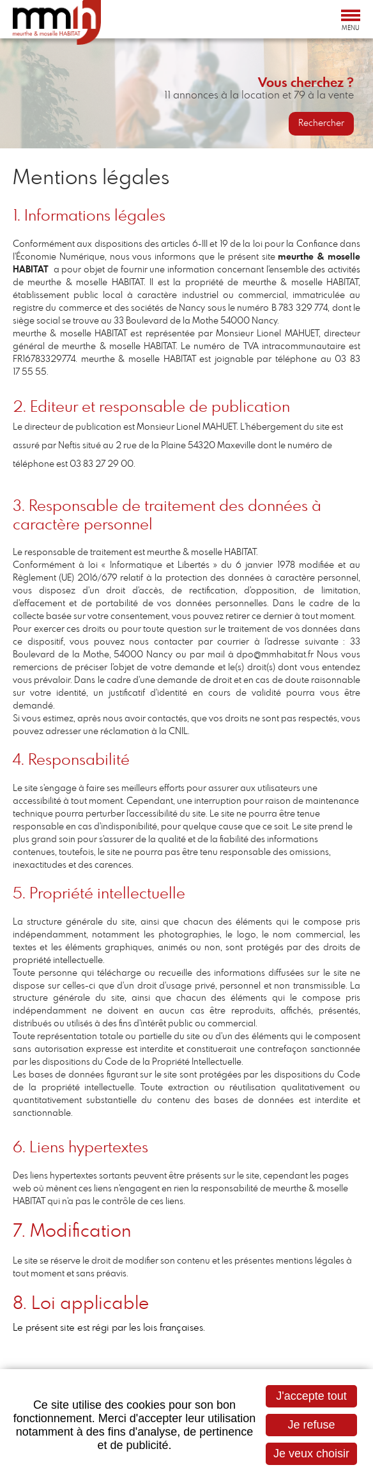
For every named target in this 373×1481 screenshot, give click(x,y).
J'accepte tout (311, 1396)
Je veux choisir (311, 1453)
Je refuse (311, 1424)
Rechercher (321, 123)
